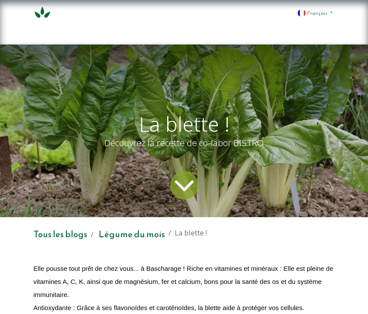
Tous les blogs (60, 234)
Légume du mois (132, 234)
